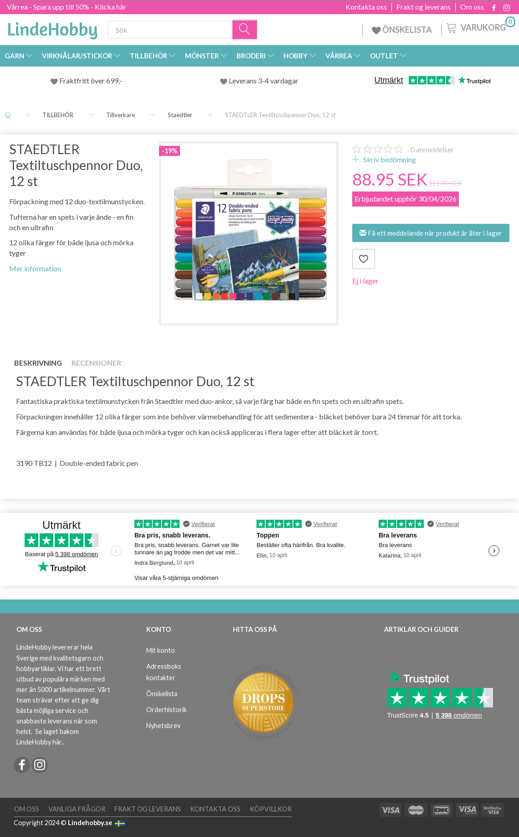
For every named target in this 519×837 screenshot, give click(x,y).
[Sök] (245, 30)
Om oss (472, 7)
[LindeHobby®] (52, 28)
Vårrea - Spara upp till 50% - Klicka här (66, 6)
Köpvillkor (271, 809)
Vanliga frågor (76, 809)
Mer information (35, 268)
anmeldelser (432, 149)
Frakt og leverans (423, 7)
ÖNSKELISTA (402, 30)
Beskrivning (38, 362)
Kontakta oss (366, 7)
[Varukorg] (480, 27)
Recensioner (96, 362)
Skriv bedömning (389, 159)
